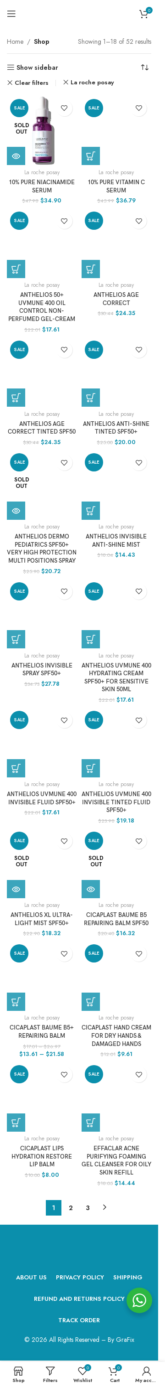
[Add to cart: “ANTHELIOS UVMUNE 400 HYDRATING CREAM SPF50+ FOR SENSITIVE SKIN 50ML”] (91, 639)
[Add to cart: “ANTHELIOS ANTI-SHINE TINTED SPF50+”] (91, 397)
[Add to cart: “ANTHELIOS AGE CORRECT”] (91, 269)
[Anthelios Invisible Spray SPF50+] (42, 614)
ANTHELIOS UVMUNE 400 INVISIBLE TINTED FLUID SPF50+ (116, 802)
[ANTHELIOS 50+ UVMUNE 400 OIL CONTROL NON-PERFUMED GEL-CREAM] (42, 243)
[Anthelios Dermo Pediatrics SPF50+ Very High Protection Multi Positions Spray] (42, 485)
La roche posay (42, 172)
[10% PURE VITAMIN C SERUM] (117, 131)
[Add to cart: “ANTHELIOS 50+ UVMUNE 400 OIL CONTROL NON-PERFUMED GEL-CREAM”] (16, 269)
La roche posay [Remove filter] (92, 82)
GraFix (125, 1339)
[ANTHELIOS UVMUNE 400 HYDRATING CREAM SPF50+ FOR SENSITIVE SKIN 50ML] (117, 614)
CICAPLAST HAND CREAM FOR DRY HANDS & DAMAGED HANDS (116, 1036)
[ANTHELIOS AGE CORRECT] (117, 243)
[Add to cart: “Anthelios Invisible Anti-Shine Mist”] (91, 511)
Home (15, 41)
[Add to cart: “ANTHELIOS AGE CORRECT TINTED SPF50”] (16, 397)
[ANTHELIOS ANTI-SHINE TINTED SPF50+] (117, 372)
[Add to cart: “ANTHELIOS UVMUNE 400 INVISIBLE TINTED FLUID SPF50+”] (91, 768)
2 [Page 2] (71, 1207)
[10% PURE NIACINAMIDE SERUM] (42, 131)
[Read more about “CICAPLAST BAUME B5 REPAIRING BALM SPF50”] (91, 889)
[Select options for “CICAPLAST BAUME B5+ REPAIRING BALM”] (16, 1002)
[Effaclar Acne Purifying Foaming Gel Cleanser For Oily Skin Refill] (117, 1097)
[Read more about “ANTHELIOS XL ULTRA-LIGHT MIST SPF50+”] (16, 889)
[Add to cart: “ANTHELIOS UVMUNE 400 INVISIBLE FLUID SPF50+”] (16, 768)
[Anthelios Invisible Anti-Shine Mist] (117, 485)
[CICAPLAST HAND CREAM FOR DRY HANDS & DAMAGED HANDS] (117, 976)
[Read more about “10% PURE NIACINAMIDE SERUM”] (16, 156)
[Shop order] (144, 67)
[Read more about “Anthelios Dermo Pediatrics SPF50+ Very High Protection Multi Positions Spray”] (16, 511)
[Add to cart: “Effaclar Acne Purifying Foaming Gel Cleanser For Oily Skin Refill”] (91, 1122)
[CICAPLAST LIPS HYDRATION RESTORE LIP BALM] (42, 1097)
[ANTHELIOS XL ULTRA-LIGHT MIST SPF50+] (42, 863)
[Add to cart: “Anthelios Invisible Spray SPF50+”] (16, 639)
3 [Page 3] (88, 1207)
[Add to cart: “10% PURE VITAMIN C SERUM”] (91, 156)
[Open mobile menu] (11, 14)
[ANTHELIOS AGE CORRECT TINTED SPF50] (42, 372)
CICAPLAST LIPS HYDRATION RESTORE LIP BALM (41, 1156)
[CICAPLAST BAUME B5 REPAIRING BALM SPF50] (117, 863)
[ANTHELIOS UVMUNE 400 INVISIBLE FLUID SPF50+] (42, 742)
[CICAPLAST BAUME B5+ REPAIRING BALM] (42, 976)
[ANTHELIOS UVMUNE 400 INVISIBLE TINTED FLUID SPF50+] (117, 742)
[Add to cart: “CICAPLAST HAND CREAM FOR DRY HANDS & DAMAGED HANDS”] (91, 1002)
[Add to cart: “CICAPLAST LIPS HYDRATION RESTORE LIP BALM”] (16, 1122)
